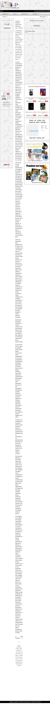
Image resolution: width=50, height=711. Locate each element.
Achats (4, 16)
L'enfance (17, 648)
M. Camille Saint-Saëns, (19, 664)
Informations (43, 16)
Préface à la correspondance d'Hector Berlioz (19, 660)
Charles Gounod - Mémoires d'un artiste (18, 26)
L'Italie (21, 648)
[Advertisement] (25, 5)
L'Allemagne (18, 650)
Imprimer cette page (31, 31)
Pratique (35, 14)
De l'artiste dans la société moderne (19, 654)
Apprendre (5, 14)
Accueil (19, 645)
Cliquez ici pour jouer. (6, 105)
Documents (24, 14)
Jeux (14, 14)
